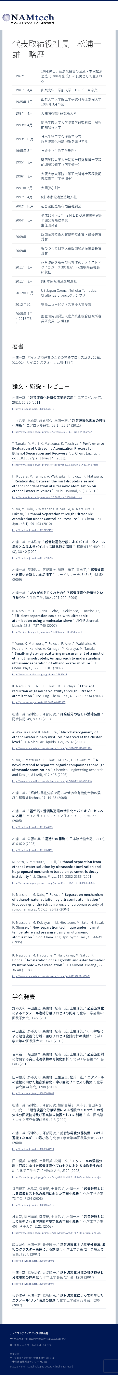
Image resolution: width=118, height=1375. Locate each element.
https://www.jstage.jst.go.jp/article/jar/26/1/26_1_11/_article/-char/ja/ (52, 432)
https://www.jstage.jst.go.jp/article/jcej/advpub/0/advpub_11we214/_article (55, 464)
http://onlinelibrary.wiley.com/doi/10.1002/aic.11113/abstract (47, 632)
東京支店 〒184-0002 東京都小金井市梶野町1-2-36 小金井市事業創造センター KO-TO (32, 1357)
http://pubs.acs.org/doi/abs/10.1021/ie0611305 (39, 702)
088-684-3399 (22, 1345)
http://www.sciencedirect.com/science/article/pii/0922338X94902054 (51, 976)
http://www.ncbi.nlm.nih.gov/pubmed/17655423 (39, 674)
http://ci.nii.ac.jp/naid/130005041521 (33, 1149)
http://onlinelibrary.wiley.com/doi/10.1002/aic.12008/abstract (47, 497)
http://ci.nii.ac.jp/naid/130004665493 (33, 1260)
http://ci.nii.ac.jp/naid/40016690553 (32, 558)
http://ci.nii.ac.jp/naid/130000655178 (33, 409)
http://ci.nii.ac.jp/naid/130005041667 (33, 1093)
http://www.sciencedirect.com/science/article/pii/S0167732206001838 (52, 748)
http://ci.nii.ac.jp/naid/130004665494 (33, 1283)
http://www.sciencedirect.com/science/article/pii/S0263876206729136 (52, 781)
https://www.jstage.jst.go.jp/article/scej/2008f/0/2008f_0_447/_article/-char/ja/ (56, 1177)
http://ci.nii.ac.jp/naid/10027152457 (32, 530)
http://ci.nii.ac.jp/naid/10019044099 (32, 827)
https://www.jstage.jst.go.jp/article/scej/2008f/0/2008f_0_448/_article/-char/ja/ (56, 1233)
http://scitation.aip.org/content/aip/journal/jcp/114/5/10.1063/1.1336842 (53, 883)
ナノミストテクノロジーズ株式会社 (29, 1333)
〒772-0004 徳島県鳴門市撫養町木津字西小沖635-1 (38, 1339)
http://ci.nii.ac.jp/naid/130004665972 (33, 1205)
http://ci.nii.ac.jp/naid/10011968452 (32, 850)
